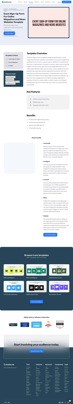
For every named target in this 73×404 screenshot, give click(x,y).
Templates (31, 2)
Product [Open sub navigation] (20, 2)
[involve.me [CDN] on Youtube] (60, 402)
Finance (37, 375)
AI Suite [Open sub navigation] (26, 2)
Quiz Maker (28, 374)
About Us (66, 367)
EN (5, 402)
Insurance (38, 374)
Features (42, 2)
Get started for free (37, 351)
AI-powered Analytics (28, 371)
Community (47, 380)
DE (8, 402)
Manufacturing (39, 382)
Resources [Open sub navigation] (48, 2)
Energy (37, 380)
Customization (10, 77)
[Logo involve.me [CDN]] (7, 2)
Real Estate (38, 372)
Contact (66, 391)
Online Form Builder (27, 381)
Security (66, 389)
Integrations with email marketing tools (12, 82)
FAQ (46, 370)
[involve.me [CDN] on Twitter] (65, 402)
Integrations (36, 2)
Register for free (67, 2)
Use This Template (51, 234)
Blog (46, 378)
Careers (47, 390)
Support (47, 374)
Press (46, 392)
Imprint (66, 369)
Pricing (53, 2)
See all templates (37, 301)
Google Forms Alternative (57, 371)
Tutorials (47, 372)
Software (38, 370)
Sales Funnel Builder (27, 388)
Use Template (10, 33)
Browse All (28, 394)
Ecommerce (38, 390)
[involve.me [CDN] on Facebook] (62, 402)
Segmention (9, 79)
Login (60, 2)
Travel (37, 395)
